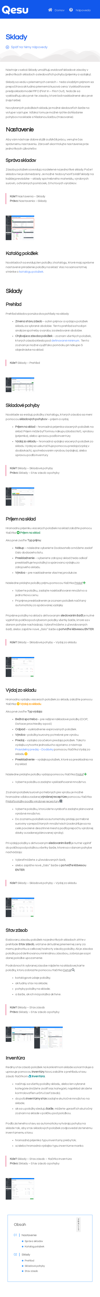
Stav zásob (31, 1271)
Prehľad (29, 1260)
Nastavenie (29, 1235)
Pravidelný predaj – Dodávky (34, 749)
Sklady (26, 1254)
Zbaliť (78, 1224)
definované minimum (65, 340)
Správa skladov (34, 1241)
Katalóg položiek (34, 1246)
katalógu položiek (31, 271)
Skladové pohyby (35, 1266)
